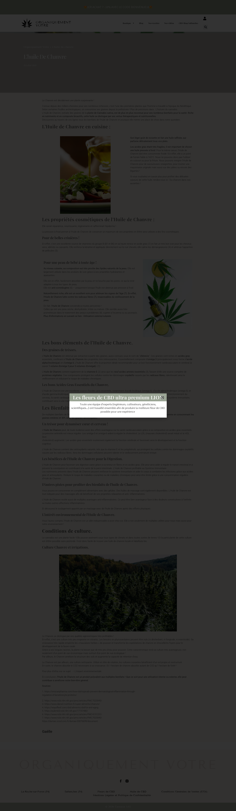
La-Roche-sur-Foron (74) (35, 791)
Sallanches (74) (73, 791)
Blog (141, 23)
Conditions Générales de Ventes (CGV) (184, 791)
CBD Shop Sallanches (188, 23)
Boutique (128, 23)
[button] (205, 27)
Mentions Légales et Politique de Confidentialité (122, 795)
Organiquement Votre (36, 47)
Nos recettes (153, 23)
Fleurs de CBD (106, 791)
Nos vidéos (169, 23)
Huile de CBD (138, 791)
